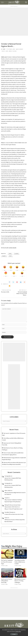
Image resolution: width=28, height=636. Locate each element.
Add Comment (19, 49)
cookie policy (18, 631)
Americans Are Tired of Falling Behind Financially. (6, 580)
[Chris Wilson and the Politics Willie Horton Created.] (21, 554)
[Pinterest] (17, 282)
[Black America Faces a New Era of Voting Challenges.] (21, 573)
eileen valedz (8, 490)
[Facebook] (9, 282)
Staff (4, 49)
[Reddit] (24, 282)
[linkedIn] (20, 282)
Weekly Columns (13, 51)
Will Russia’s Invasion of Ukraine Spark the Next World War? (15, 520)
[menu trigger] (3, 2)
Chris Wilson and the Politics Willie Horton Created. (20, 562)
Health (3, 51)
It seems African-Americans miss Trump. (14, 514)
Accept (14, 634)
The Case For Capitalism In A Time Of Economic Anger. (7, 562)
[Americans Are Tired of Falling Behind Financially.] (7, 573)
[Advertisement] (14, 22)
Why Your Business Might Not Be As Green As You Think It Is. (15, 493)
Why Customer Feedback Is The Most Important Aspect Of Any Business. (13, 500)
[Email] (9, 285)
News (7, 51)
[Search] (26, 2)
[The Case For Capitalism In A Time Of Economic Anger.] (7, 554)
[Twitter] (13, 282)
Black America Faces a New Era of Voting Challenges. (20, 580)
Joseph (6, 497)
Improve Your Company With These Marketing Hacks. (13, 479)
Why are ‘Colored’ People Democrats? (13, 509)
